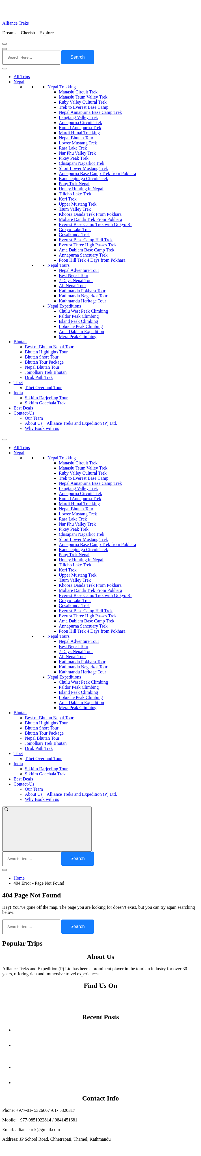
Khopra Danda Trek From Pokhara (90, 214)
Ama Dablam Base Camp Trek (86, 250)
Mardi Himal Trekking (79, 132)
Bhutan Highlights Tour (46, 351)
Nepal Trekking (61, 86)
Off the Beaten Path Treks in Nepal (106, 1082)
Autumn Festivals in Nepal (106, 1030)
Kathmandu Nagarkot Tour (83, 295)
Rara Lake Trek (73, 148)
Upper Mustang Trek (77, 204)
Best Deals (23, 408)
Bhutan (20, 341)
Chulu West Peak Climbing (83, 311)
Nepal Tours (58, 265)
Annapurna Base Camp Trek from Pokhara (97, 173)
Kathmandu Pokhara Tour (82, 290)
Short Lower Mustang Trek (83, 168)
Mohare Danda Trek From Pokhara (90, 219)
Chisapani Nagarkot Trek (81, 163)
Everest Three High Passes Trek (87, 244)
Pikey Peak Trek (73, 158)
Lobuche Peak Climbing (81, 326)
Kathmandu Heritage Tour (82, 300)
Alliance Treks (15, 23)
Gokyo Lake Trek (75, 229)
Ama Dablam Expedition (81, 331)
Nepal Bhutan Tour (76, 137)
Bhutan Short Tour (42, 357)
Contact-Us (24, 413)
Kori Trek (68, 199)
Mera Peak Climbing (77, 336)
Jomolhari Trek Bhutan (46, 372)
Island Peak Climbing (78, 321)
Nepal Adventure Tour (79, 270)
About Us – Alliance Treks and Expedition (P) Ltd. (71, 423)
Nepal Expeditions (64, 306)
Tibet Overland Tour (43, 387)
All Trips (22, 76)
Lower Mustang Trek (78, 142)
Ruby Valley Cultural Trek (83, 102)
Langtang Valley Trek (78, 117)
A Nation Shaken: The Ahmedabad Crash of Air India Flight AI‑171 (106, 1067)
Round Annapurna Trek (80, 127)
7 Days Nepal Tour (76, 280)
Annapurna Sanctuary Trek (83, 255)
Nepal (19, 81)
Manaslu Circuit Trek (78, 91)
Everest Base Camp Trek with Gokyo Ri (95, 224)
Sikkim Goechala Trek (45, 402)
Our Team (34, 418)
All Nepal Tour (72, 285)
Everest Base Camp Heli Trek (86, 239)
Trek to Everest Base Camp (83, 107)
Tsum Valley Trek (75, 209)
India (18, 392)
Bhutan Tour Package (44, 362)
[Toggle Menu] (4, 68)
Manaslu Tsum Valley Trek (83, 97)
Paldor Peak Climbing (79, 316)
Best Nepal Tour (73, 275)
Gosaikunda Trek (74, 234)
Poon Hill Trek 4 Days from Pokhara (92, 260)
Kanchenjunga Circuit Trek (83, 178)
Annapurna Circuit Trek (80, 122)
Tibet (18, 382)
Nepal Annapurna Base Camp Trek (90, 112)
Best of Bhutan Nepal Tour (49, 346)
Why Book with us (42, 428)
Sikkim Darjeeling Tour (46, 397)
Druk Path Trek (39, 377)
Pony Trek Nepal (74, 183)
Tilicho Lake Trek (75, 193)
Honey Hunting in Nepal (81, 188)
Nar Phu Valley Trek (77, 153)
